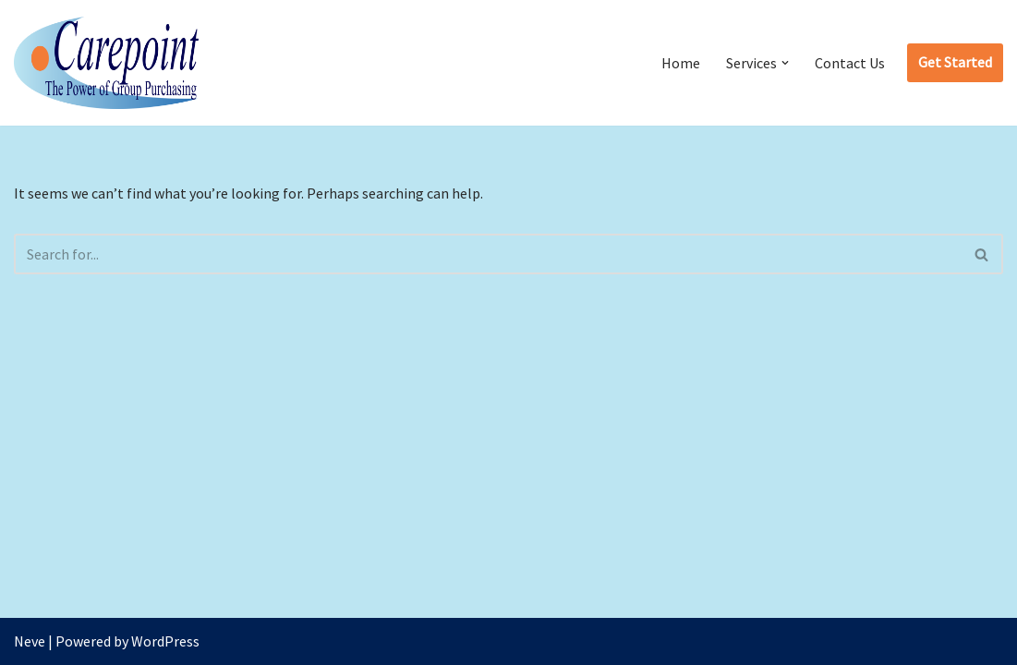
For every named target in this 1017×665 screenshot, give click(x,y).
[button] (785, 62)
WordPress (165, 641)
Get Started (955, 62)
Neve (29, 641)
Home (680, 63)
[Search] (488, 254)
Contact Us (850, 63)
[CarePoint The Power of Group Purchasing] (106, 63)
